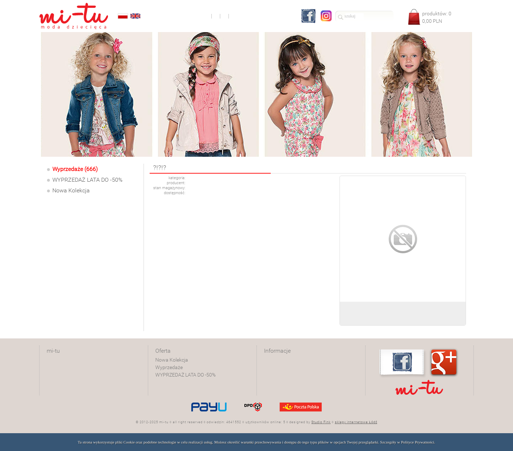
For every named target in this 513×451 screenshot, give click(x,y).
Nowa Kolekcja (71, 190)
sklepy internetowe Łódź (356, 422)
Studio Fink (321, 422)
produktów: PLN (436, 17)
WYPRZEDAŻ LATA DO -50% (87, 179)
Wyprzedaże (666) (75, 169)
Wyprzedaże (169, 367)
